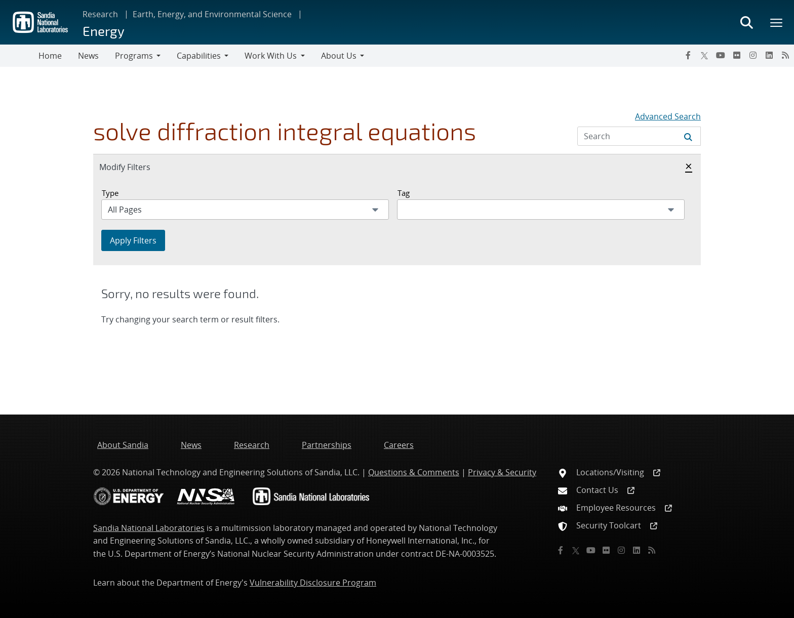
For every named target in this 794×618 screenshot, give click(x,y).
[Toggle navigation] (19, 56)
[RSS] (785, 55)
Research (100, 14)
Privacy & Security (502, 472)
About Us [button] (338, 55)
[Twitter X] (704, 55)
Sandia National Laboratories (149, 527)
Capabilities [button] (199, 55)
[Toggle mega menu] (777, 22)
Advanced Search (668, 116)
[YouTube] (720, 55)
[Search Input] (639, 136)
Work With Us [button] (271, 55)
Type (110, 193)
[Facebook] (688, 55)
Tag (404, 193)
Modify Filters (136, 166)
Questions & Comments (413, 472)
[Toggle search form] (746, 22)
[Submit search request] (688, 136)
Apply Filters (133, 240)
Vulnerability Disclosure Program (313, 582)
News (88, 55)
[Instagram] (753, 55)
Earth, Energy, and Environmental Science (212, 14)
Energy (104, 30)
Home (50, 55)
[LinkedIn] (769, 55)
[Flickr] (736, 55)
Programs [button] (134, 55)
